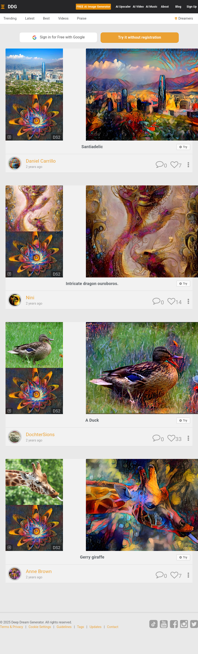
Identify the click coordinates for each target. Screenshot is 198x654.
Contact (112, 627)
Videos (63, 18)
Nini (30, 297)
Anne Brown (39, 571)
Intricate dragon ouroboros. (92, 283)
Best (46, 18)
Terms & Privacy (11, 627)
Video (138, 6)
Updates (96, 627)
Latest (29, 18)
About (165, 6)
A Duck (92, 420)
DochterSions (40, 434)
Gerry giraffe (92, 557)
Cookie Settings (40, 627)
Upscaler (123, 6)
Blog (178, 6)
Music (151, 6)
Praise (81, 18)
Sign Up (192, 6)
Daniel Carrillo (41, 161)
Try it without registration (139, 37)
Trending (10, 18)
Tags (80, 627)
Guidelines (64, 627)
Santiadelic (92, 146)
